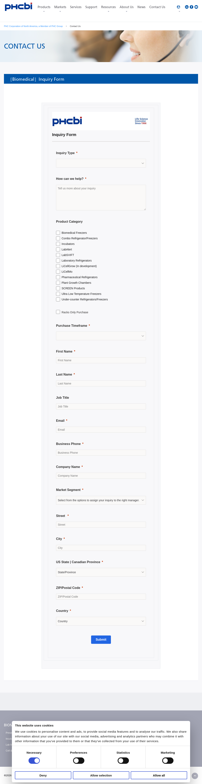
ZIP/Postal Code (68, 587)
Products (44, 7)
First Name (64, 351)
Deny (43, 775)
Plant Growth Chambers (76, 282)
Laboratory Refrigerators (77, 260)
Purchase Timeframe (71, 325)
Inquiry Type (65, 153)
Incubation (11, 738)
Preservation (12, 732)
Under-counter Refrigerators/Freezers (85, 299)
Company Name (68, 467)
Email (60, 420)
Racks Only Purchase (75, 312)
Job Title (62, 397)
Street (61, 516)
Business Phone (68, 444)
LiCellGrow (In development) (79, 266)
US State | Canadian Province (78, 562)
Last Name (64, 374)
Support (91, 7)
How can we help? (70, 178)
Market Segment (68, 490)
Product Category (69, 221)
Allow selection (101, 775)
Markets (60, 7)
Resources (108, 7)
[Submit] (101, 639)
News (141, 7)
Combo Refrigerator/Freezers (80, 238)
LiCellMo (67, 271)
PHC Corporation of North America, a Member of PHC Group (33, 26)
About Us (126, 7)
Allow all (159, 775)
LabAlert (67, 249)
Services (75, 7)
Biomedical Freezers (74, 232)
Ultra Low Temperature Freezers (81, 293)
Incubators (68, 243)
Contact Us (157, 7)
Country (62, 610)
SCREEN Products (73, 288)
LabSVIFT (68, 255)
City (59, 539)
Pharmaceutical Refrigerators (79, 277)
